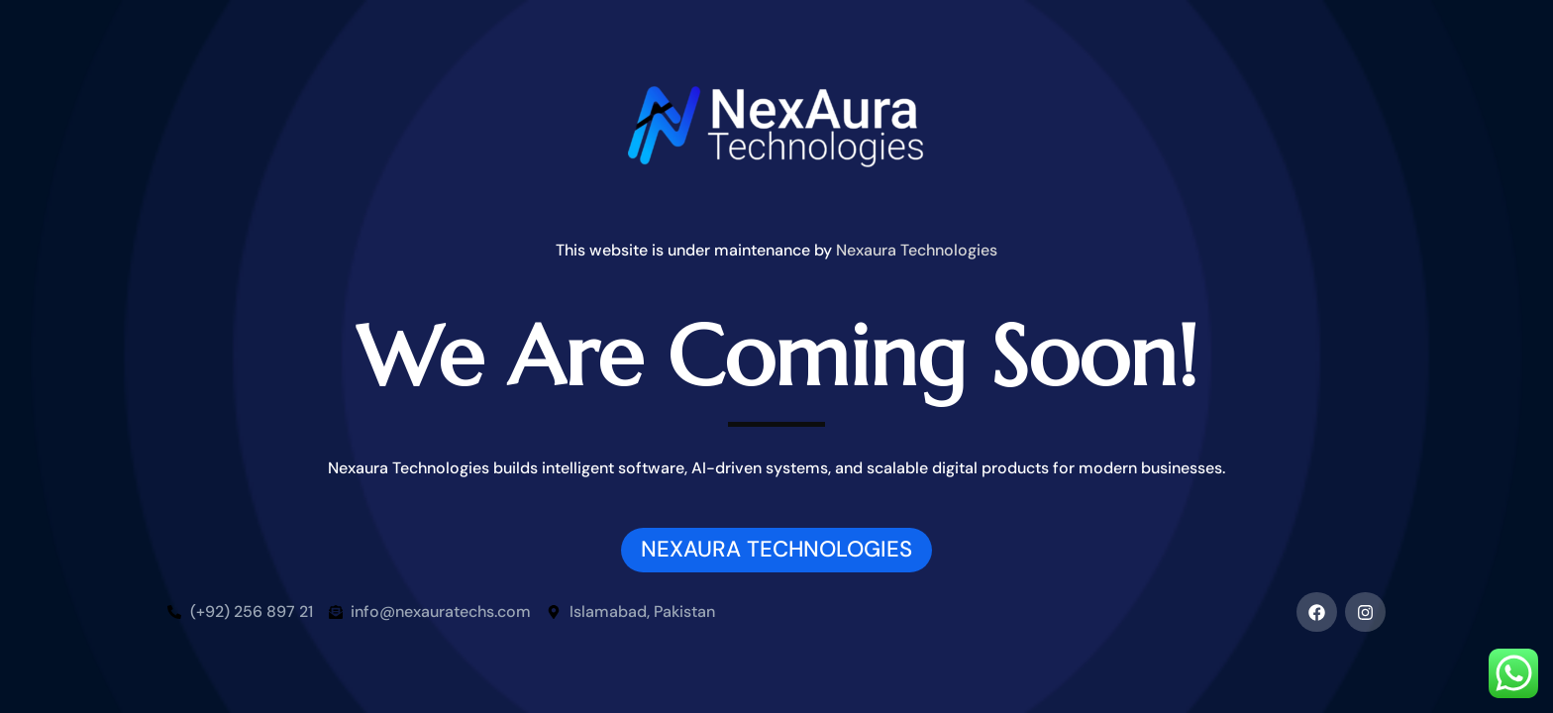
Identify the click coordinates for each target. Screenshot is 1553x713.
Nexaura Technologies (916, 250)
